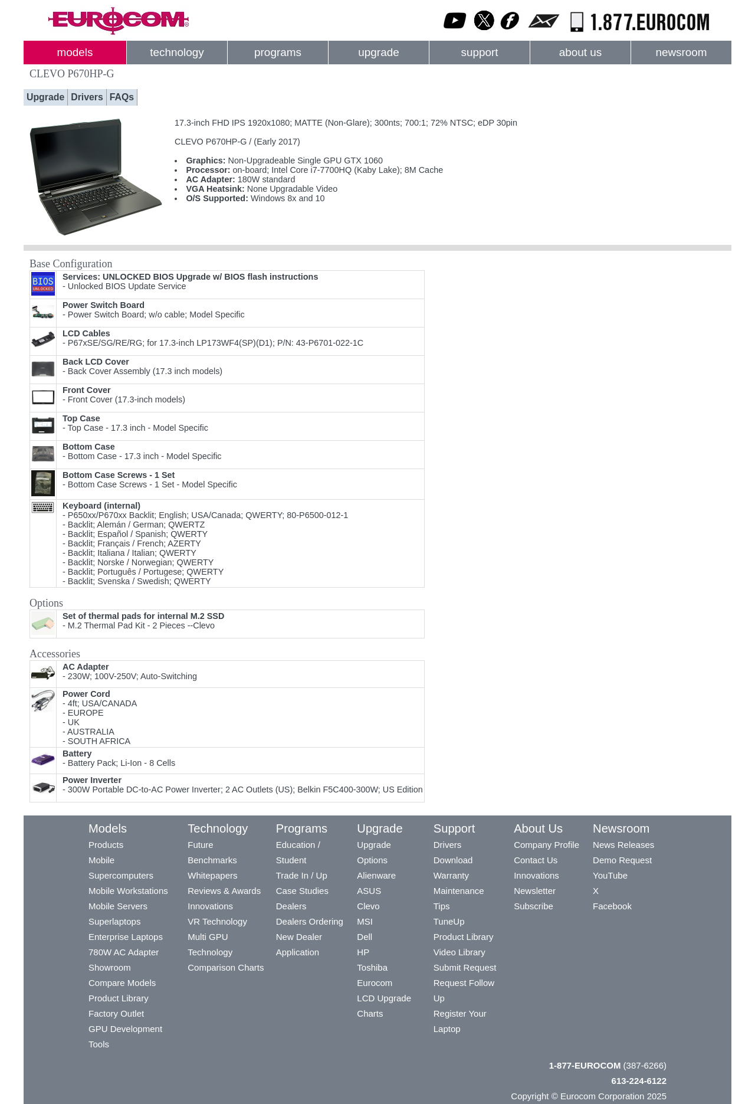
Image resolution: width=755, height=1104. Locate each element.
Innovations (210, 906)
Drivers (87, 97)
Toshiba (372, 967)
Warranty (451, 875)
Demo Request (622, 860)
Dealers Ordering (309, 921)
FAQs (122, 97)
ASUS (369, 891)
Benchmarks (212, 860)
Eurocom (374, 983)
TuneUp (449, 921)
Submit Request (465, 967)
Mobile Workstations (128, 891)
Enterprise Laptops (125, 937)
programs (277, 52)
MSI (365, 921)
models (75, 52)
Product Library (118, 998)
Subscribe (533, 906)
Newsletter (535, 891)
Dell (364, 937)
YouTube (610, 875)
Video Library (459, 952)
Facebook (612, 906)
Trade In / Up (301, 875)
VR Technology (217, 921)
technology (176, 52)
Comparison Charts (226, 967)
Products (105, 845)
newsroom (681, 52)
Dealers (291, 906)
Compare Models (122, 983)
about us (580, 52)
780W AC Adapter (123, 952)
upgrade (378, 52)
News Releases (623, 845)
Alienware (376, 875)
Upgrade (45, 97)
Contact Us (535, 860)
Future (200, 845)
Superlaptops (114, 921)
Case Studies (302, 891)
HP (363, 952)
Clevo (368, 906)
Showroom (109, 967)
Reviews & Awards (224, 891)
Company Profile (546, 845)
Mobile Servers (117, 906)
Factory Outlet (116, 1013)
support (479, 52)
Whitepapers (212, 875)
